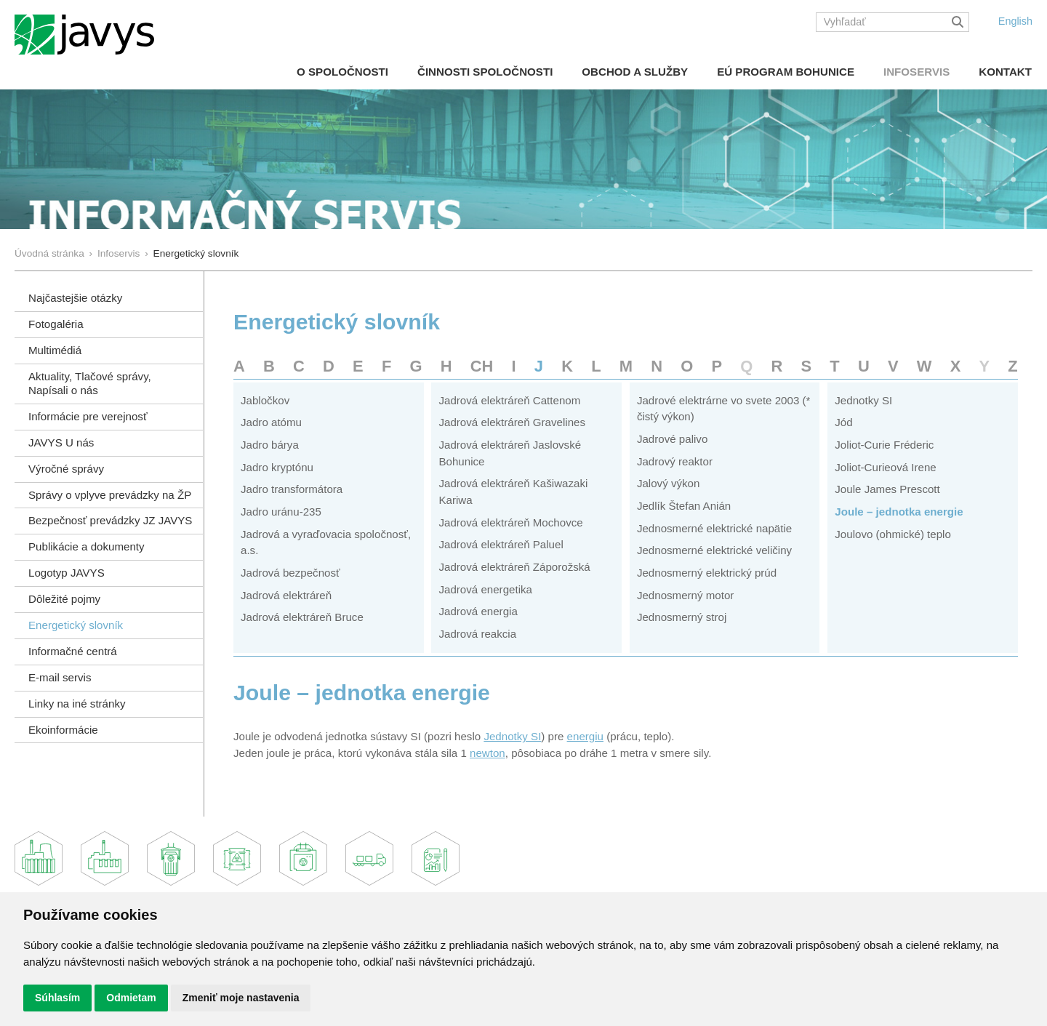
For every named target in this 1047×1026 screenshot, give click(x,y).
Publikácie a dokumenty (86, 546)
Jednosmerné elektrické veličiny (714, 550)
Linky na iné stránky (77, 703)
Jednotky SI (863, 400)
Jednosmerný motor (685, 595)
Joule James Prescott (887, 489)
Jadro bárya (270, 444)
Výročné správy (66, 468)
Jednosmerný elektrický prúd (707, 572)
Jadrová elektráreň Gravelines (511, 422)
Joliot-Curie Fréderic (884, 444)
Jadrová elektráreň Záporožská (514, 567)
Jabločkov (265, 400)
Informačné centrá (72, 651)
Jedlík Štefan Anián (684, 506)
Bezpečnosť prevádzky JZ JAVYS (110, 520)
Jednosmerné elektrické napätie (714, 528)
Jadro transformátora (291, 489)
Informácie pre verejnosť (88, 416)
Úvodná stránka (49, 253)
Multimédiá (54, 350)
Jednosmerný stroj (681, 617)
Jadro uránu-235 (281, 511)
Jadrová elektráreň (286, 595)
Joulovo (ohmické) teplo (893, 534)
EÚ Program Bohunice (785, 71)
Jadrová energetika (485, 589)
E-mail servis (59, 677)
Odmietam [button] (131, 997)
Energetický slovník (75, 625)
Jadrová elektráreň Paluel (500, 544)
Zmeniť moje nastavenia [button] (241, 997)
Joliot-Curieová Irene (885, 467)
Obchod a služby (635, 71)
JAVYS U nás (61, 442)
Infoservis (916, 71)
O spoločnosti (342, 71)
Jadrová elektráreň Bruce (302, 617)
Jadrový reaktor (675, 461)
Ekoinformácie (63, 730)
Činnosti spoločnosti (485, 71)
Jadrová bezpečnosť (290, 572)
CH (482, 366)
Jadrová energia (477, 611)
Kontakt (1005, 71)
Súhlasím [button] (57, 997)
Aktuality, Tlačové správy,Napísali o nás (89, 383)
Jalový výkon (668, 483)
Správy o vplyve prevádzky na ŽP (109, 495)
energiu (585, 736)
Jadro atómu (271, 422)
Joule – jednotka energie (899, 511)
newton (487, 753)
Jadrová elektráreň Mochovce (510, 522)
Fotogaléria (56, 324)
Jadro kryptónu (277, 467)
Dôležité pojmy (64, 599)
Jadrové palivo (672, 439)
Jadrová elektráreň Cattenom (509, 400)
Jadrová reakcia (477, 634)
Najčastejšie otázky (75, 298)
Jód (843, 422)
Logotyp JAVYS (66, 572)
